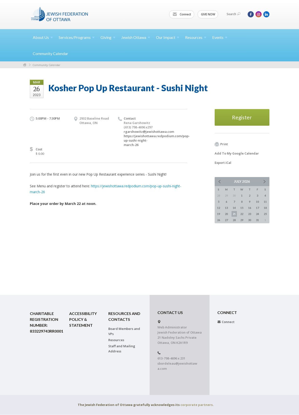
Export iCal (223, 162)
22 (241, 213)
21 (234, 213)
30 (249, 220)
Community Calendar (50, 53)
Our (167, 37)
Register (242, 117)
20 (226, 213)
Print (221, 144)
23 (249, 213)
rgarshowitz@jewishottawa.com (149, 131)
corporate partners (196, 405)
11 (265, 201)
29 (241, 220)
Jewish (135, 37)
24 (257, 213)
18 (265, 207)
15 (241, 207)
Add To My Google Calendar (237, 153)
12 (218, 207)
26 (218, 220)
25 (265, 213)
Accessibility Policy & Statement (83, 319)
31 (257, 220)
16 (249, 207)
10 (257, 201)
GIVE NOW (208, 14)
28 (234, 220)
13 (226, 207)
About (43, 37)
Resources (116, 340)
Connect (182, 14)
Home (24, 65)
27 (226, 220)
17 (257, 207)
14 (234, 207)
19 (218, 213)
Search (233, 14)
